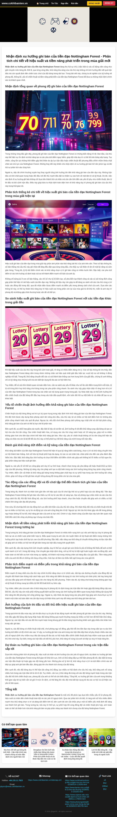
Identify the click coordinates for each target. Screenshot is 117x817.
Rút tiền (74, 3)
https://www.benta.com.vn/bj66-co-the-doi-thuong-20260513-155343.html (77, 790)
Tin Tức (54, 3)
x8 (105, 780)
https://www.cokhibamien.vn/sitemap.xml (44, 780)
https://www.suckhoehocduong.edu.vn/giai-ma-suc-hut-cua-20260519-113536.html (77, 782)
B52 (104, 783)
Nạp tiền (64, 3)
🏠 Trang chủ (42, 3)
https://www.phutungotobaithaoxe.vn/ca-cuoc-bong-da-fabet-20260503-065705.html (77, 804)
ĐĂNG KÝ (109, 3)
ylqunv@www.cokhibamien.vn (12, 786)
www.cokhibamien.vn (15, 3)
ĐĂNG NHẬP (94, 3)
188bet (105, 786)
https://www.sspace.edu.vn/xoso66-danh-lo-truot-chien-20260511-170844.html (77, 797)
